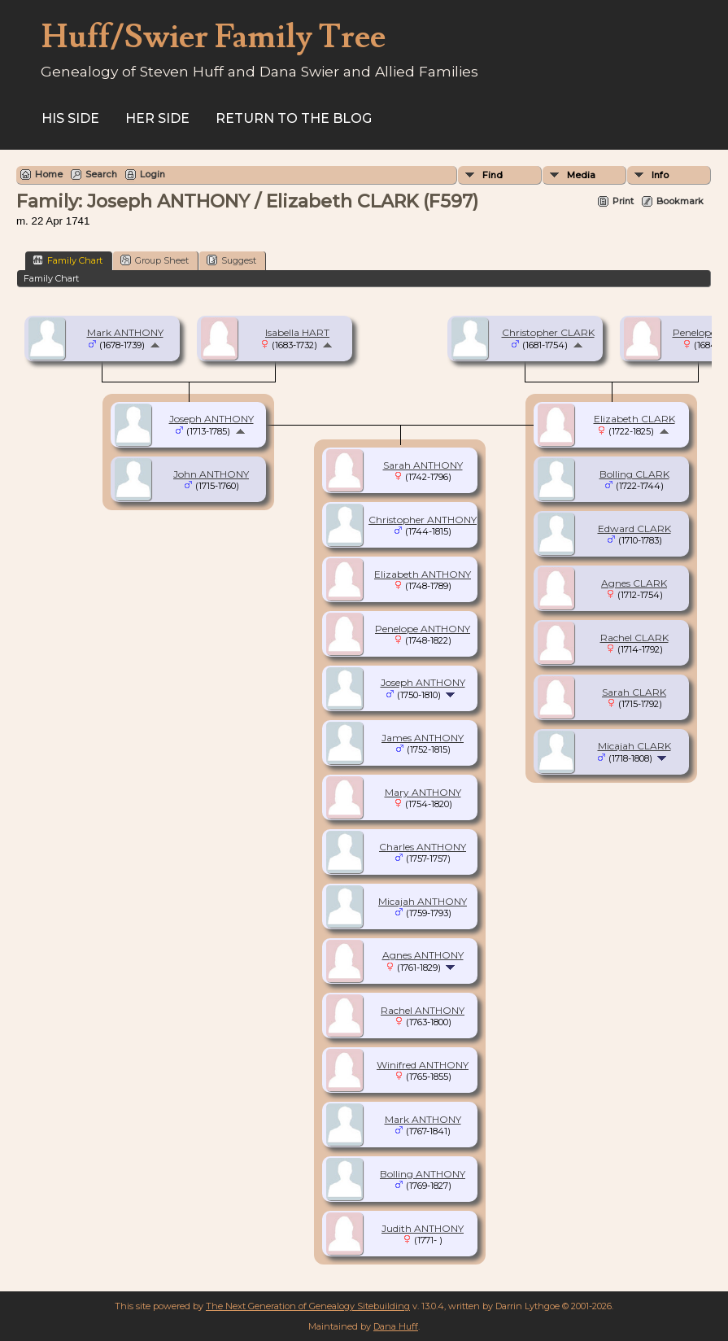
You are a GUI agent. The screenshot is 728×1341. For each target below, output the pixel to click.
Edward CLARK (634, 528)
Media (581, 175)
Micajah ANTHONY (422, 901)
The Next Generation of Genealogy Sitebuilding (308, 1306)
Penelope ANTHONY (422, 628)
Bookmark (680, 201)
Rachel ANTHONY (422, 1010)
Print (623, 201)
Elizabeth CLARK (634, 419)
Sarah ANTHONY (423, 465)
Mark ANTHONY (125, 332)
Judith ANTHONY (422, 1228)
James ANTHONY (422, 738)
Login (152, 174)
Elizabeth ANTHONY (422, 574)
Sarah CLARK (634, 692)
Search (101, 174)
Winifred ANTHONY (423, 1065)
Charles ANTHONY (422, 847)
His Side (70, 118)
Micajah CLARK (634, 746)
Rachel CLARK (634, 637)
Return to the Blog (294, 118)
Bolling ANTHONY (422, 1174)
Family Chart (67, 260)
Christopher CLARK (548, 332)
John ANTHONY (211, 474)
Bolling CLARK (634, 474)
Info (660, 175)
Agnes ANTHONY (423, 955)
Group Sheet (154, 260)
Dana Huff (395, 1326)
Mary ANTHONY (423, 792)
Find (492, 175)
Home (49, 174)
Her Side (157, 118)
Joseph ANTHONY (211, 419)
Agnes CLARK (634, 583)
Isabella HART (297, 332)
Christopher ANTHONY (422, 519)
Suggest (231, 260)
